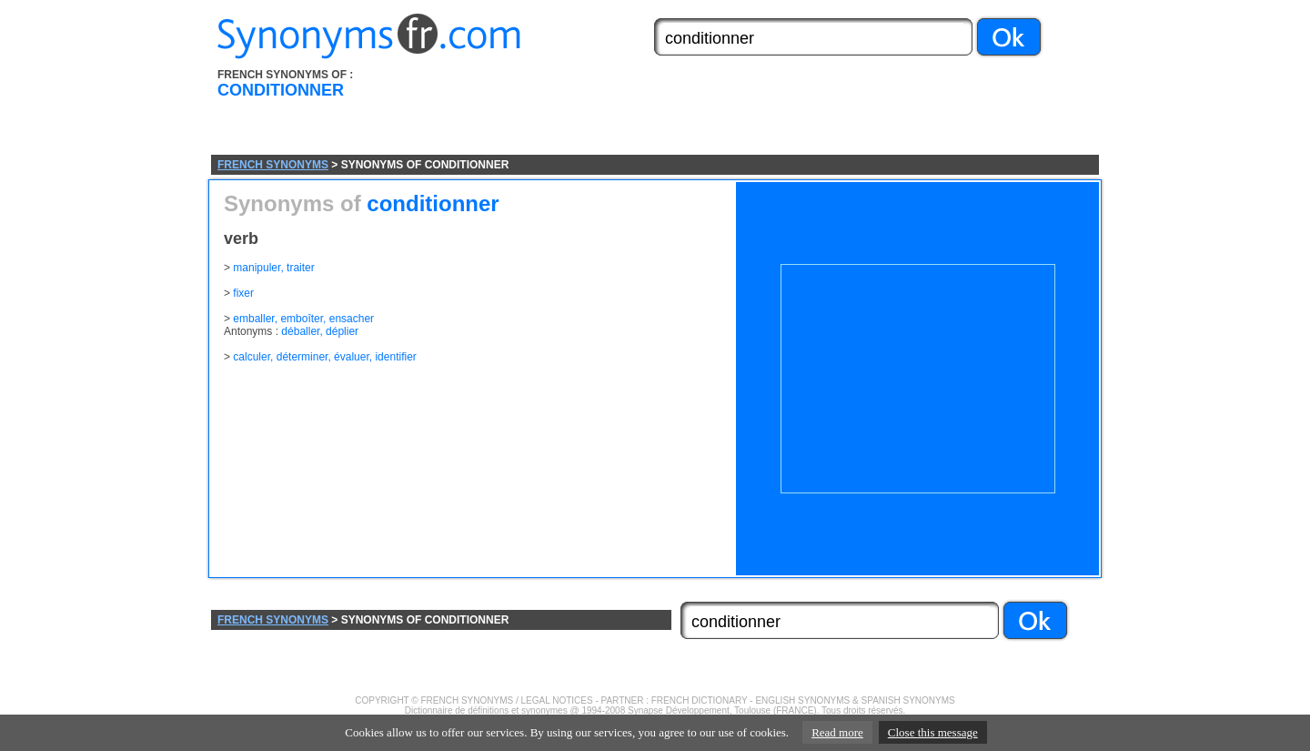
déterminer (302, 356)
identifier (395, 356)
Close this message (933, 732)
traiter (301, 267)
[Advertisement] (758, 112)
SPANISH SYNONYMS (908, 700)
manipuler (256, 267)
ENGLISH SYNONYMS (802, 700)
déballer (300, 331)
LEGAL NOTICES (557, 700)
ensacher (351, 318)
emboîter (301, 318)
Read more (837, 732)
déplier (342, 331)
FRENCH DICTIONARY (699, 700)
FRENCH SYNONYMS (272, 164)
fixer (243, 293)
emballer (253, 318)
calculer (251, 356)
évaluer (351, 356)
